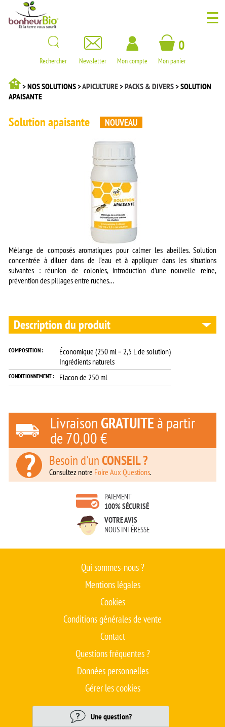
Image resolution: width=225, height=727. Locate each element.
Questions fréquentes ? (113, 653)
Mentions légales (112, 584)
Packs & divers (149, 86)
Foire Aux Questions (122, 472)
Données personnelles (112, 671)
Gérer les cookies (112, 688)
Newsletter (92, 56)
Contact (112, 636)
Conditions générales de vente (112, 619)
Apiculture (100, 86)
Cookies (112, 602)
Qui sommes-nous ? (112, 567)
